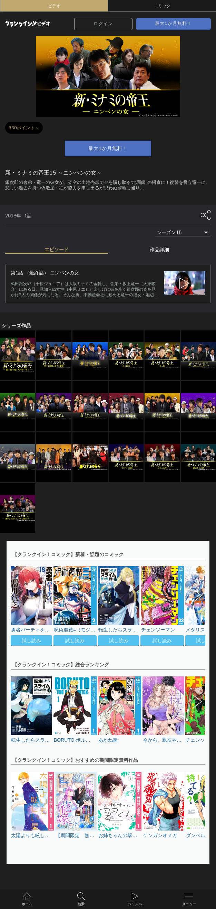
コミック (162, 5)
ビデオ (54, 5)
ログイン (103, 23)
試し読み (31, 641)
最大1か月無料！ (173, 23)
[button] (196, 607)
